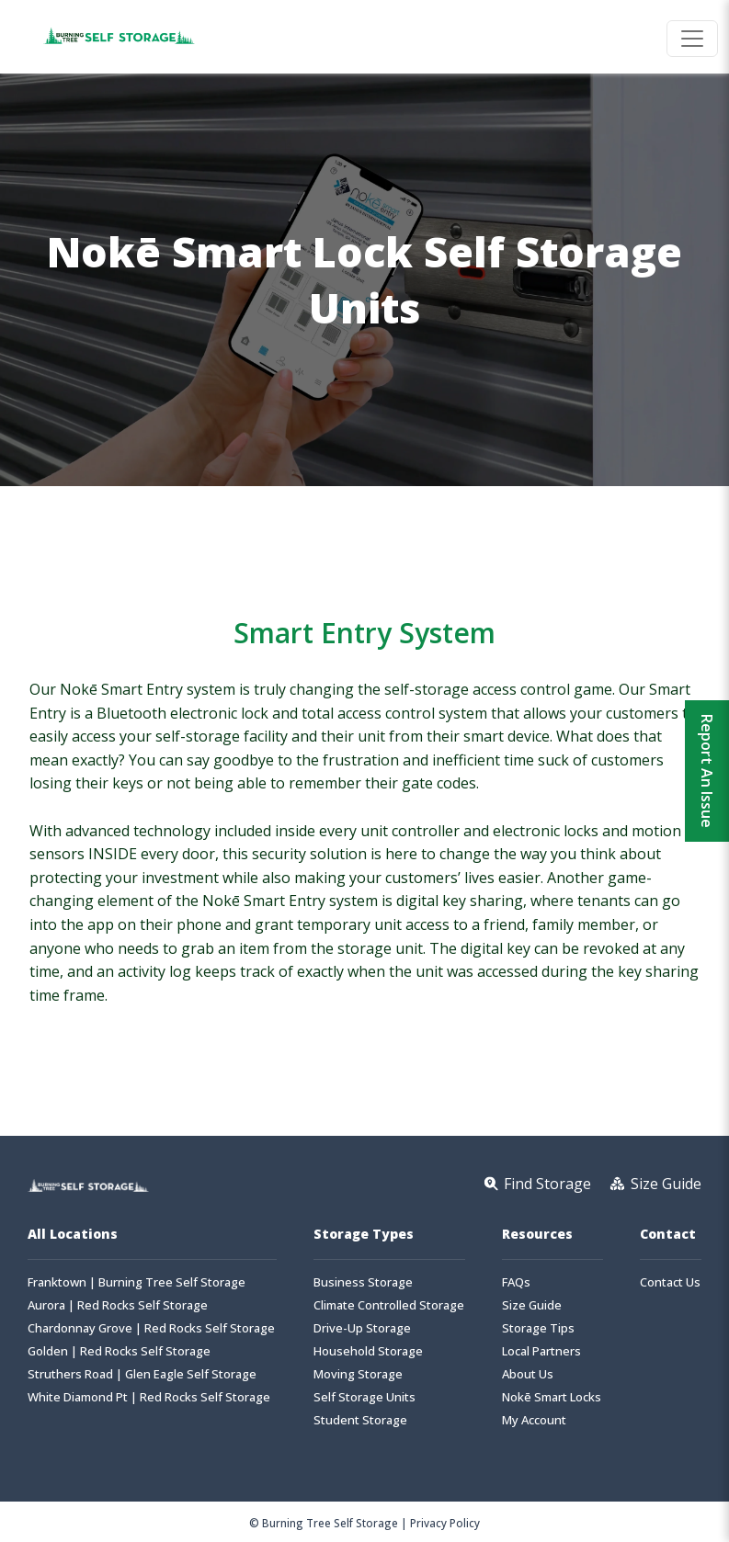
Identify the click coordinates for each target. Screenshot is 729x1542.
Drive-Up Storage (362, 1328)
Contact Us (670, 1282)
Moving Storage (358, 1374)
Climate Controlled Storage (388, 1305)
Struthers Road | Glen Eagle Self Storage (142, 1374)
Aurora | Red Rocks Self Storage (118, 1305)
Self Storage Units (364, 1397)
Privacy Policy (445, 1522)
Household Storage (368, 1351)
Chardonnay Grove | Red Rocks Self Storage (151, 1328)
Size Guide (532, 1305)
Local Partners (541, 1351)
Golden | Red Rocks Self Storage (119, 1351)
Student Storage (360, 1420)
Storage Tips (538, 1328)
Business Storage (363, 1282)
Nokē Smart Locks (551, 1397)
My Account (534, 1420)
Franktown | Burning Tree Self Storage (136, 1282)
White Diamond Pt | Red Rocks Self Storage (149, 1397)
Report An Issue (707, 771)
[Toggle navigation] (692, 38)
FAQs (516, 1282)
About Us (527, 1374)
